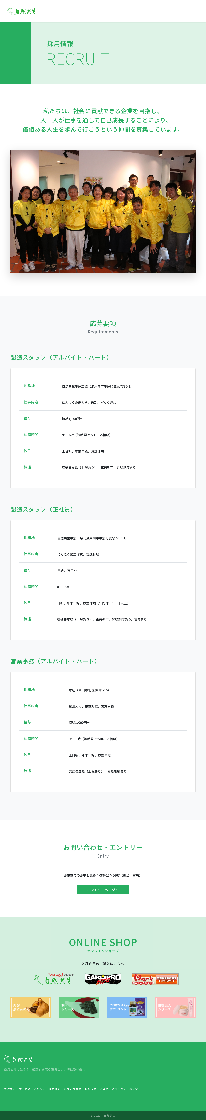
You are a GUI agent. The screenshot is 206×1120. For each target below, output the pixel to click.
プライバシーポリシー (126, 1089)
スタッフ (40, 1089)
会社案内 (10, 1089)
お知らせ (90, 1089)
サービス (25, 1089)
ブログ (104, 1089)
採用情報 (55, 1089)
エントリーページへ (103, 889)
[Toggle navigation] (195, 11)
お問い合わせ (73, 1089)
